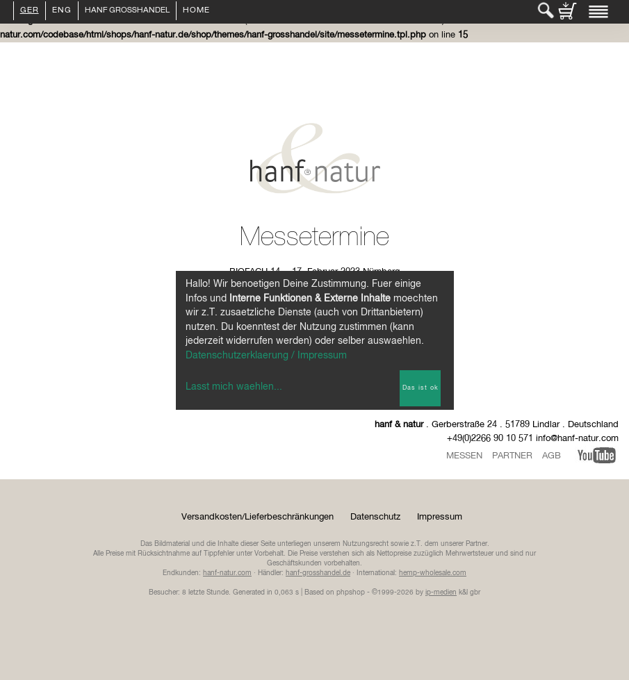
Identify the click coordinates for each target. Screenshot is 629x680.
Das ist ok (420, 388)
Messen (464, 456)
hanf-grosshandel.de (318, 573)
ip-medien (441, 592)
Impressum (439, 517)
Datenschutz (375, 517)
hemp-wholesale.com (432, 573)
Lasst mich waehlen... (234, 387)
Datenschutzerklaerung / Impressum (266, 355)
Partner (512, 456)
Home (196, 11)
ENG (62, 11)
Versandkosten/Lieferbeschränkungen (257, 517)
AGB (551, 456)
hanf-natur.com (227, 573)
